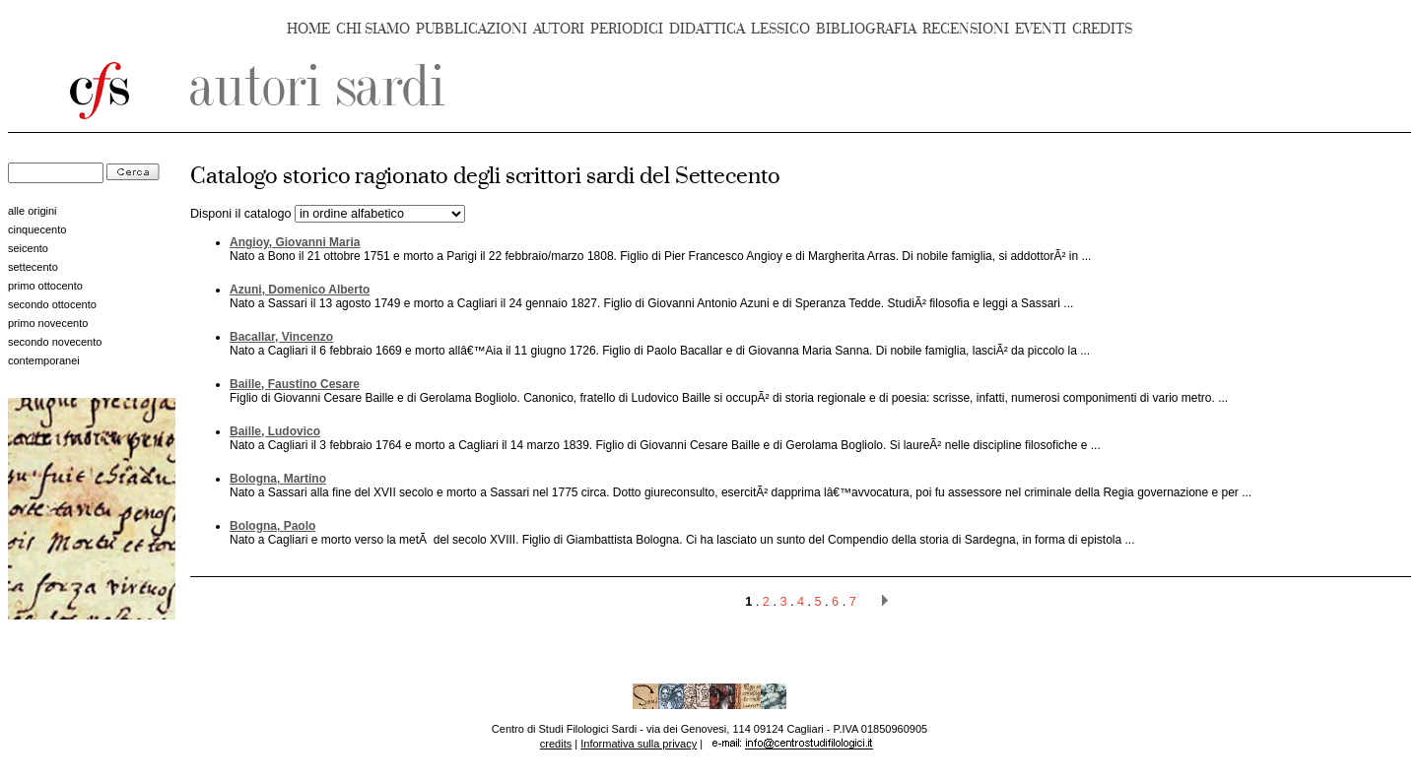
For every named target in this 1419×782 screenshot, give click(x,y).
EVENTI (1040, 29)
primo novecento (48, 323)
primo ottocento (45, 286)
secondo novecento (54, 342)
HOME (308, 29)
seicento (28, 248)
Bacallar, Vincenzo (281, 337)
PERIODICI (626, 29)
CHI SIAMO (373, 29)
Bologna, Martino (278, 479)
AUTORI (558, 29)
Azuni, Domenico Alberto (300, 289)
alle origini (32, 211)
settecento (33, 267)
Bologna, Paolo (272, 526)
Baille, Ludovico (275, 431)
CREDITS (1102, 29)
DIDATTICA (707, 29)
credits (556, 743)
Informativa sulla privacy (638, 743)
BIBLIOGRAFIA (866, 29)
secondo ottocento (52, 304)
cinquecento (37, 229)
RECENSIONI (965, 29)
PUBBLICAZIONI (471, 29)
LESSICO (780, 29)
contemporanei (44, 360)
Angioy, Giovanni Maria (295, 242)
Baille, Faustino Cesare (295, 384)
